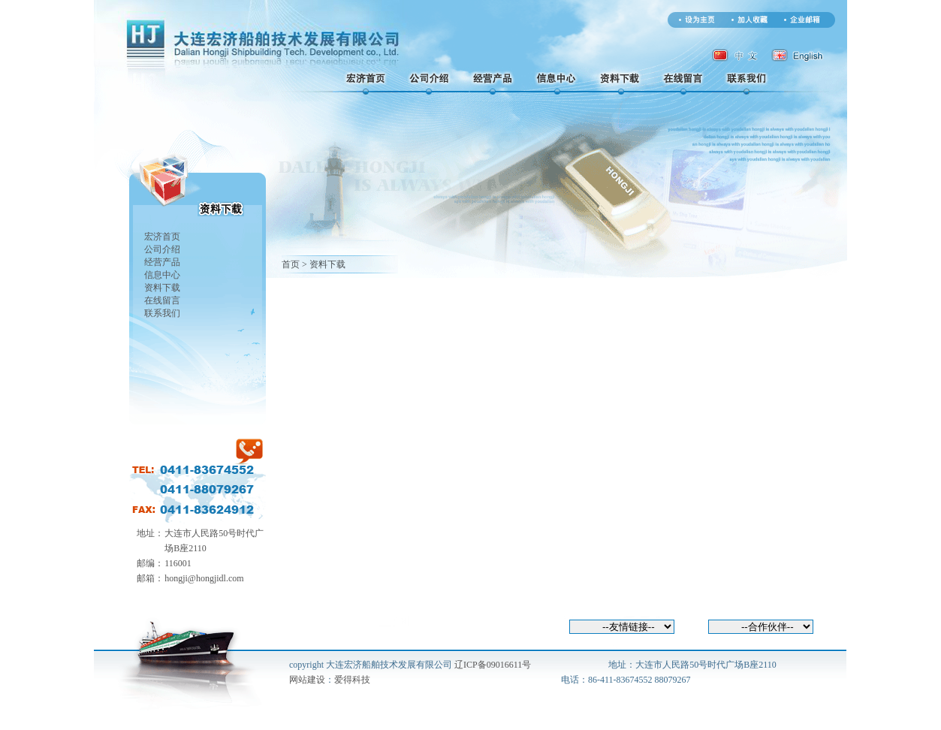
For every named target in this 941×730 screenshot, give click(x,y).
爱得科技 (352, 679)
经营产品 (162, 262)
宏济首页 (162, 236)
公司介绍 (162, 249)
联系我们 (162, 313)
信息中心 (162, 275)
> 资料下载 (323, 264)
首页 (291, 264)
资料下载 (162, 287)
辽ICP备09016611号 (492, 664)
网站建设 (307, 679)
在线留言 (162, 300)
